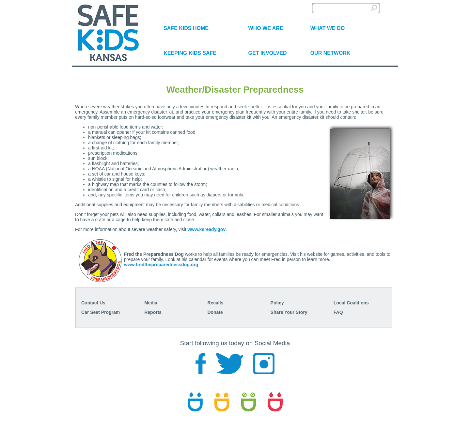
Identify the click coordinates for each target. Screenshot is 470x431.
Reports (153, 312)
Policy (277, 302)
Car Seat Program (100, 312)
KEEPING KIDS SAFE (190, 53)
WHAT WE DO (327, 28)
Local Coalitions (351, 302)
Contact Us (93, 302)
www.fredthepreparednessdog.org (161, 264)
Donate (215, 312)
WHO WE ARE (265, 28)
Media (150, 302)
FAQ (338, 312)
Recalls (215, 302)
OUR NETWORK (330, 53)
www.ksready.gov (206, 229)
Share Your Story (289, 312)
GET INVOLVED (267, 53)
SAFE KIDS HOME (186, 28)
